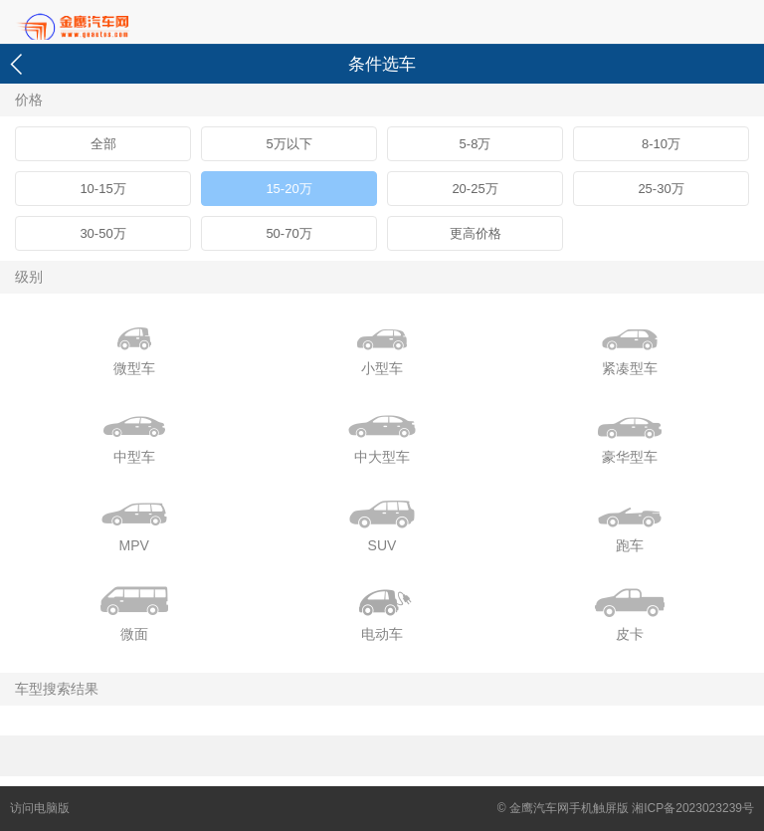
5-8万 (475, 143)
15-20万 (288, 188)
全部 (103, 143)
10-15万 (102, 188)
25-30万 (660, 188)
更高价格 (475, 233)
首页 (109, 23)
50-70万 (288, 233)
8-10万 (661, 143)
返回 (19, 64)
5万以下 (288, 143)
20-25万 (474, 188)
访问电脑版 (40, 808)
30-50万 (102, 233)
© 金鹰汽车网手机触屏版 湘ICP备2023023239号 (625, 808)
